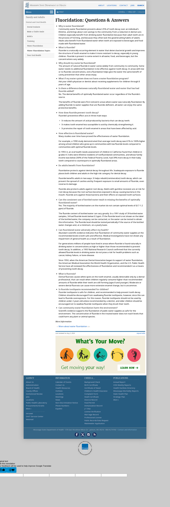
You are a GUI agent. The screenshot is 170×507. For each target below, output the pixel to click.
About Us (30, 382)
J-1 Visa (87, 408)
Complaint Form (91, 394)
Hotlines (59, 391)
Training (30, 41)
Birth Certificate (91, 385)
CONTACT (123, 5)
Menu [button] (39, 12)
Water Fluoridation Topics (38, 50)
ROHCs (30, 36)
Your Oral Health (34, 55)
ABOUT (101, 5)
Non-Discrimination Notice (66, 403)
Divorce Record (90, 400)
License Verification (92, 411)
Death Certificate (91, 397)
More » (28, 408)
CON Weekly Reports (122, 385)
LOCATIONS (112, 5)
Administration (32, 385)
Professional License (93, 417)
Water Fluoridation (35, 46)
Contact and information (127, 430)
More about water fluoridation (73, 326)
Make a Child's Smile (35, 31)
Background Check (92, 382)
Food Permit (89, 403)
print (61, 12)
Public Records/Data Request (96, 420)
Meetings (59, 397)
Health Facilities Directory (124, 388)
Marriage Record (91, 414)
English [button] (141, 12)
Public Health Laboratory (36, 403)
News (57, 400)
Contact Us (59, 385)
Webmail (29, 419)
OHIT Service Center (34, 416)
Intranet (29, 413)
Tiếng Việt (132, 12)
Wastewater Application (94, 423)
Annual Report (119, 382)
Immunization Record (93, 405)
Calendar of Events (63, 382)
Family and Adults (35, 17)
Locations (30, 400)
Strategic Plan (119, 397)
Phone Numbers (62, 405)
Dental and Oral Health (36, 22)
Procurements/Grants (35, 405)
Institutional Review (34, 394)
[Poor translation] (11, 470)
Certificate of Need (92, 388)
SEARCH (140, 5)
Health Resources (62, 388)
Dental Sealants (33, 27)
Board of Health (32, 388)
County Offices (32, 391)
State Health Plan (120, 394)
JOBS (132, 5)
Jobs (28, 397)
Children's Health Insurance (95, 391)
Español (122, 12)
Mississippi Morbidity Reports (126, 391)
